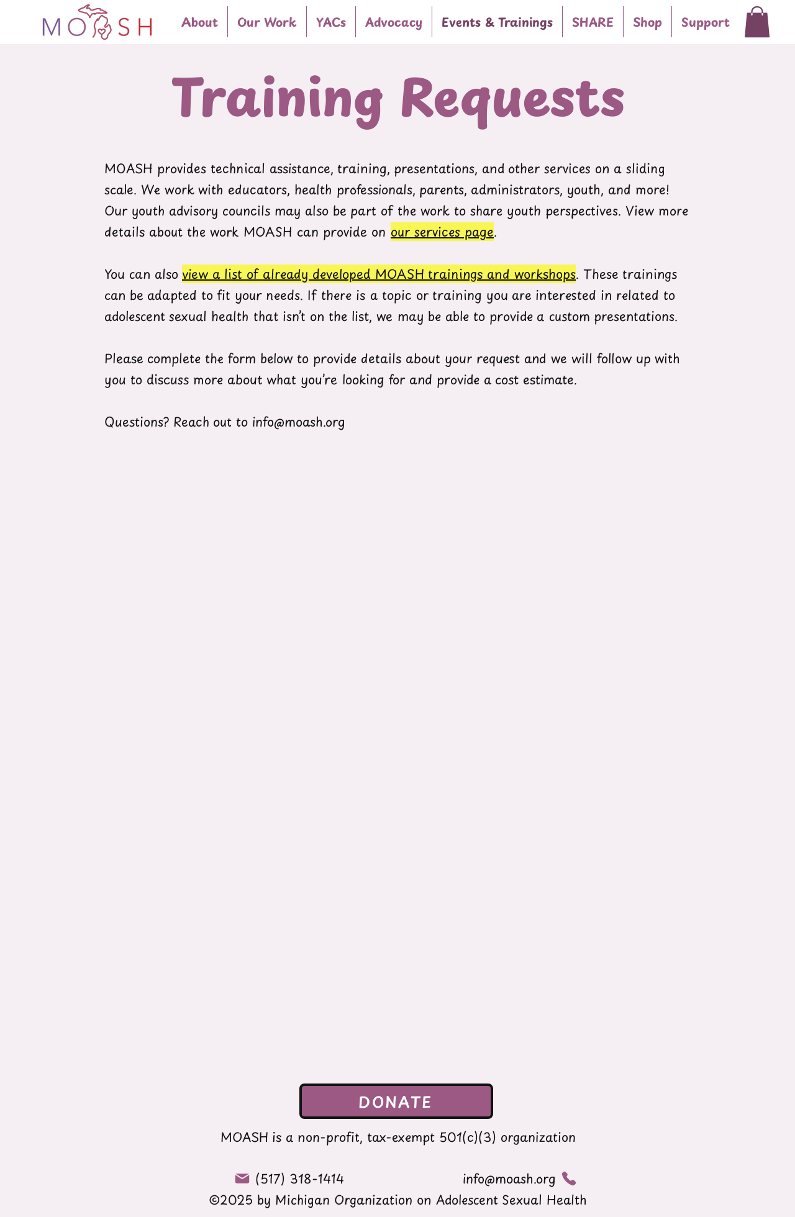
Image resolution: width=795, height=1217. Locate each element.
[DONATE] (396, 1101)
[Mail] (242, 1178)
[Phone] (569, 1178)
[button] (267, 21)
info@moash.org (298, 421)
